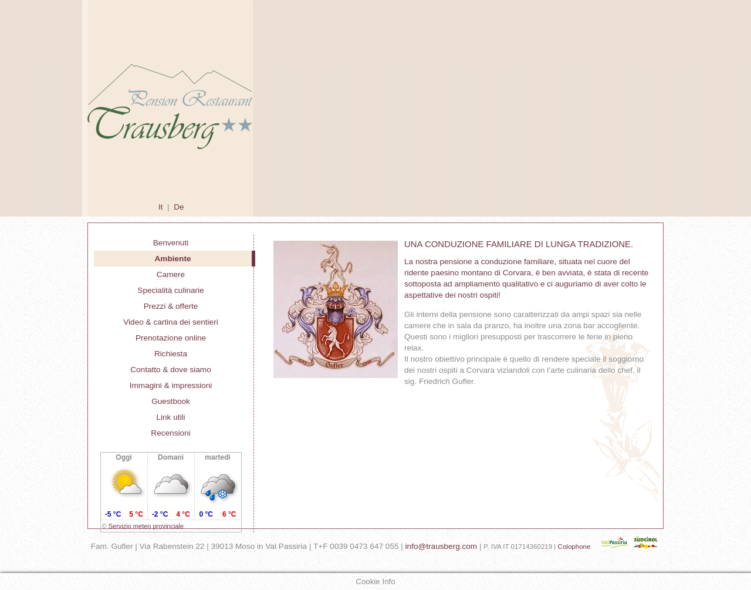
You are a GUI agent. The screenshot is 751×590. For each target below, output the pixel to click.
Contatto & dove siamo (170, 369)
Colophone (574, 546)
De (179, 207)
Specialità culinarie (170, 290)
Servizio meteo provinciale (146, 526)
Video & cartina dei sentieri (170, 322)
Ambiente (173, 258)
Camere (171, 274)
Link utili (170, 417)
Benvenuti (170, 242)
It (160, 207)
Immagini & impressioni (171, 385)
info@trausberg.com (441, 546)
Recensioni (170, 433)
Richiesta (170, 353)
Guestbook (170, 401)
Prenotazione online (171, 337)
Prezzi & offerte (171, 306)
